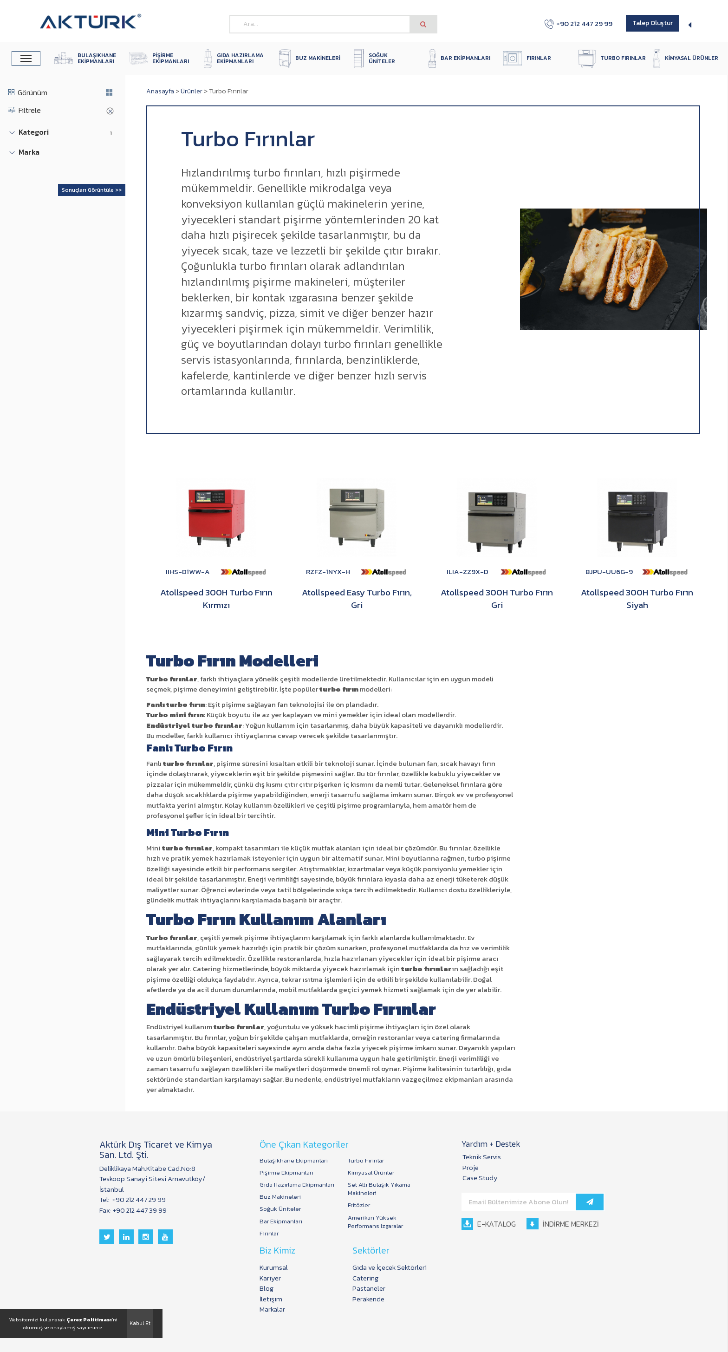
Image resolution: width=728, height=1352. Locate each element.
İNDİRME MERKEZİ (562, 1223)
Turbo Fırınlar (366, 1160)
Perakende (368, 1298)
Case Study (480, 1177)
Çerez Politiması (89, 1319)
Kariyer (270, 1278)
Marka (29, 152)
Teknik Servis (481, 1156)
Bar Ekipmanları (281, 1221)
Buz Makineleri (280, 1197)
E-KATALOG (489, 1223)
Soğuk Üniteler (280, 1209)
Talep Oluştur (652, 23)
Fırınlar (269, 1233)
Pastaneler (368, 1288)
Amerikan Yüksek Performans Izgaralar (375, 1222)
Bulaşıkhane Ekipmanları (294, 1160)
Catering (365, 1278)
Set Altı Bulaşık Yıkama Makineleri (379, 1189)
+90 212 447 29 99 (578, 24)
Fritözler (359, 1205)
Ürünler (191, 91)
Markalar (272, 1309)
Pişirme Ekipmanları (286, 1173)
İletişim (271, 1298)
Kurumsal (274, 1267)
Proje (470, 1167)
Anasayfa (160, 91)
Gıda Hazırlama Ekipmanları (297, 1185)
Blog (266, 1288)
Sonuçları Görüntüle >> (92, 190)
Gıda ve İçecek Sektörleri (389, 1267)
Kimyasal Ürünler (371, 1173)
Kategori (34, 132)
